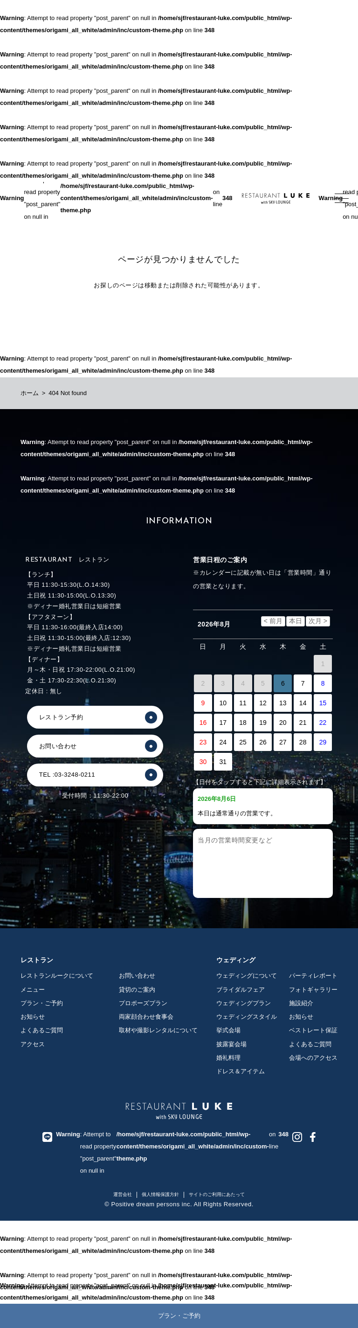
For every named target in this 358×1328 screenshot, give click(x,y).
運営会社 (122, 1194)
